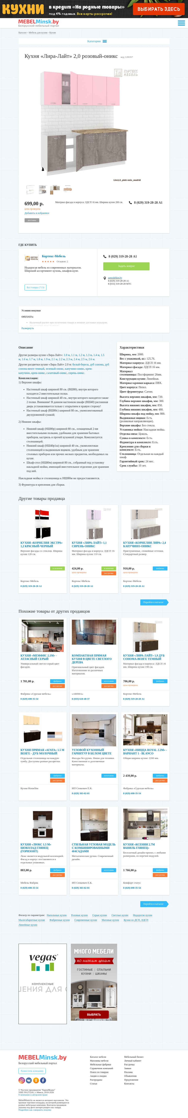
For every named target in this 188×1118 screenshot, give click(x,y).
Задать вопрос (126, 266)
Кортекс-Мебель (54, 256)
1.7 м (32, 359)
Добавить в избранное (37, 212)
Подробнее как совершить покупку (35, 1110)
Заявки (127, 1068)
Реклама (128, 1072)
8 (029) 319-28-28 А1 (145, 202)
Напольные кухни (56, 915)
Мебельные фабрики (100, 1064)
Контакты (129, 1083)
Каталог (23, 32)
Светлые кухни (120, 915)
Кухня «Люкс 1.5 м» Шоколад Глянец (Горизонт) (36, 848)
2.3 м (69, 359)
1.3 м (89, 355)
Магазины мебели (99, 1060)
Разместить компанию (32, 1071)
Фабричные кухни (60, 919)
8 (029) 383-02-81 (81, 793)
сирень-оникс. (76, 372)
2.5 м (84, 359)
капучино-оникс (74, 368)
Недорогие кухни (142, 915)
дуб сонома (96, 364)
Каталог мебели (98, 1056)
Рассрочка (129, 1064)
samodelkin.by (115, 277)
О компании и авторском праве (33, 1094)
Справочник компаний (101, 1068)
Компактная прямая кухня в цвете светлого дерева (92, 659)
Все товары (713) (35, 287)
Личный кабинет (132, 1060)
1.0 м (67, 355)
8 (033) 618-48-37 (81, 698)
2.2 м (62, 359)
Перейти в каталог (153, 602)
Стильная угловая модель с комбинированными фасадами (94, 848)
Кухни (52, 32)
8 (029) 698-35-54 (29, 698)
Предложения (131, 1079)
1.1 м (74, 355)
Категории (97, 41)
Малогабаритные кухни (32, 919)
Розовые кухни (79, 915)
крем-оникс (38, 372)
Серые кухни (99, 915)
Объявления (130, 1076)
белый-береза (80, 364)
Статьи (93, 1083)
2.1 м (54, 359)
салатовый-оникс (56, 372)
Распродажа (96, 1079)
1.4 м (96, 355)
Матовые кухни (110, 919)
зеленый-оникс (55, 368)
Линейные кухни (28, 924)
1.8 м (40, 359)
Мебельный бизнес (134, 1056)
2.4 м (77, 359)
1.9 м (47, 359)
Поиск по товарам (99, 1072)
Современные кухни (85, 919)
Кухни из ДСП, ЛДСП (136, 919)
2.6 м (92, 359)
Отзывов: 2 (62, 261)
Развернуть (28, 328)
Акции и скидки (98, 1076)
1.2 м (82, 355)
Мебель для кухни (38, 32)
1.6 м (25, 359)
